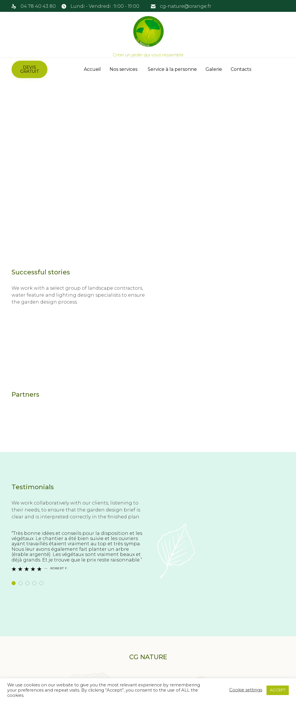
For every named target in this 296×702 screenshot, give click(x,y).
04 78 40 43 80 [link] (38, 6)
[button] (29, 69)
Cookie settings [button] (245, 689)
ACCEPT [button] (277, 690)
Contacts (241, 69)
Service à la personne (172, 69)
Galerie (214, 69)
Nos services (124, 69)
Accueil (92, 69)
